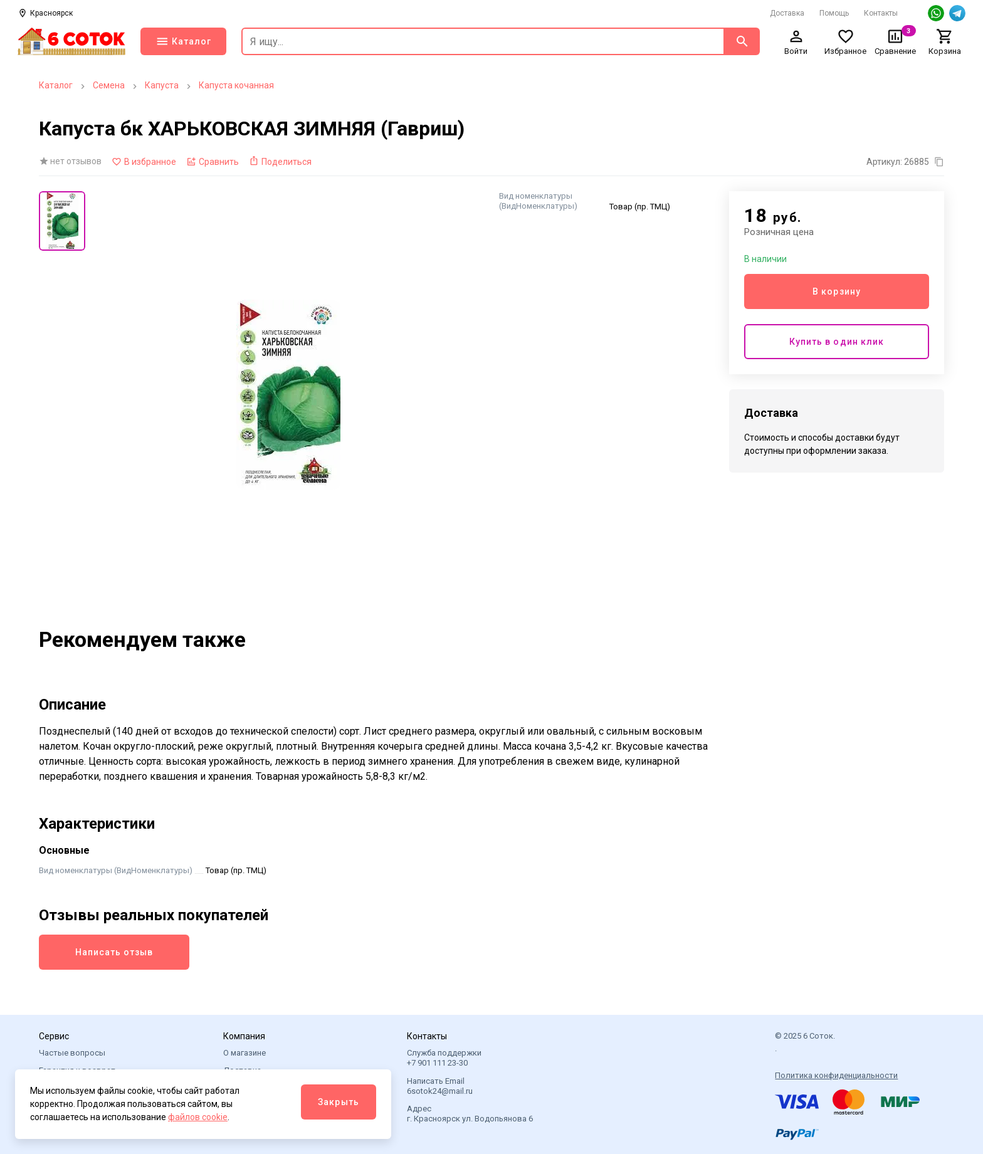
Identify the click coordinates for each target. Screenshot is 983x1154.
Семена (109, 85)
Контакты (881, 13)
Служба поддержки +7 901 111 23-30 (444, 1057)
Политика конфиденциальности (836, 1075)
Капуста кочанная (236, 85)
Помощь (834, 13)
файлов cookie (198, 1117)
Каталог (56, 85)
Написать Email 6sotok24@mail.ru (440, 1086)
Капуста (162, 85)
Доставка (787, 13)
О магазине (244, 1052)
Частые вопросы (72, 1052)
